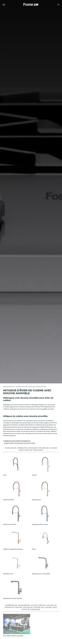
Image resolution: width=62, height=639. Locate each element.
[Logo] (31, 4)
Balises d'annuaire (8, 386)
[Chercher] (58, 5)
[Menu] (4, 4)
